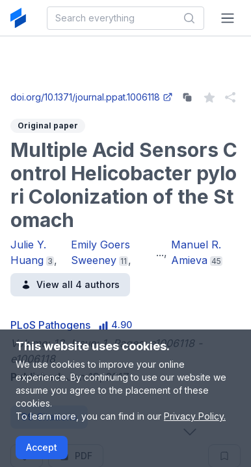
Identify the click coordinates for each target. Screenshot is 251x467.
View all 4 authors (70, 284)
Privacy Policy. (195, 416)
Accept (41, 447)
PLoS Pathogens (50, 324)
